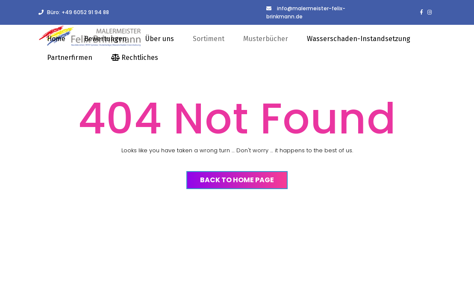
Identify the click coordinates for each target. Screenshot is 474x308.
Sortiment (208, 39)
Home (56, 39)
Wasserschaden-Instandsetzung (358, 39)
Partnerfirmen (69, 57)
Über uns (159, 39)
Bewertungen (105, 39)
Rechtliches (134, 57)
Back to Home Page (237, 180)
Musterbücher (265, 39)
